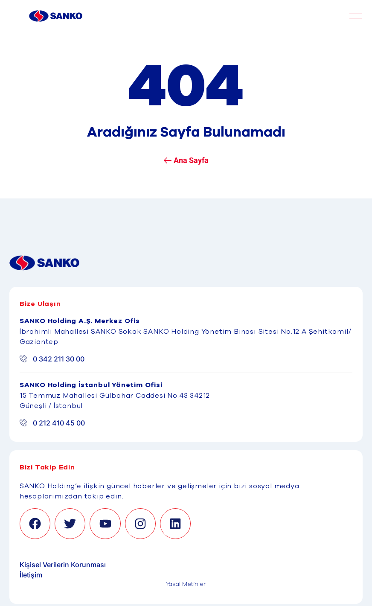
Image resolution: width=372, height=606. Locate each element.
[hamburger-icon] (355, 16)
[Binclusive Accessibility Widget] (17, 581)
